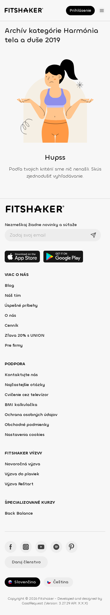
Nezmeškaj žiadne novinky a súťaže (41, 225)
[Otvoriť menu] (101, 10)
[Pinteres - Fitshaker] (71, 547)
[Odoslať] (93, 235)
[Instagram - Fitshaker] (26, 547)
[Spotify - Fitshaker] (56, 547)
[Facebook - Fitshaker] (10, 547)
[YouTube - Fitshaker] (41, 547)
